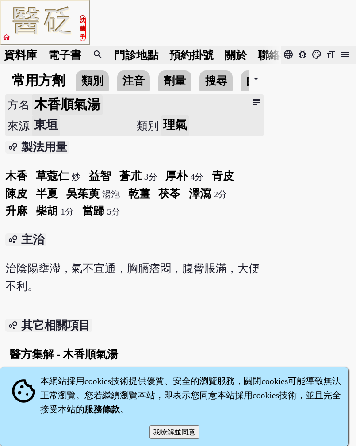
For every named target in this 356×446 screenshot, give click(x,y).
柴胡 (47, 211)
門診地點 (136, 55)
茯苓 (169, 194)
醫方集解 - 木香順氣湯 (64, 354)
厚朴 (176, 176)
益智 (100, 176)
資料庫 (20, 55)
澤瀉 (200, 194)
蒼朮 (130, 176)
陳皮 (16, 194)
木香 (16, 176)
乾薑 (139, 194)
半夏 (47, 194)
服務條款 (102, 409)
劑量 (175, 81)
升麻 (16, 211)
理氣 (175, 124)
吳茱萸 (83, 194)
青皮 (223, 176)
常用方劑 (38, 80)
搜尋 (216, 81)
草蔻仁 (52, 176)
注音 (133, 81)
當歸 (93, 211)
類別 (92, 81)
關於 (236, 55)
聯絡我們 (280, 55)
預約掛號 (191, 55)
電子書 (64, 55)
